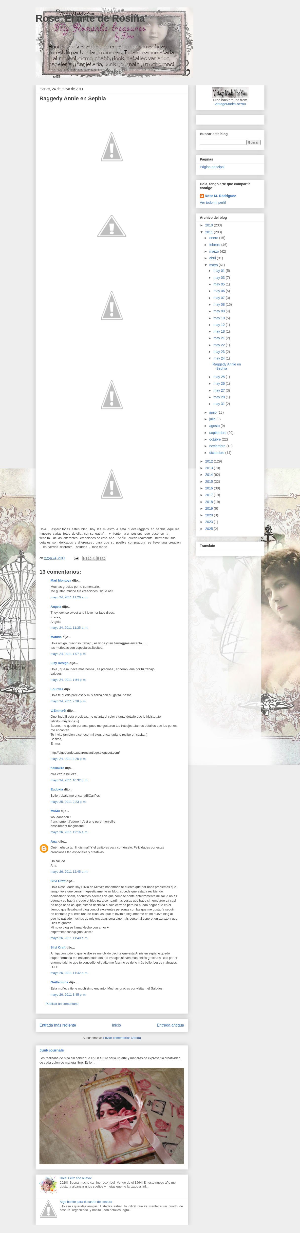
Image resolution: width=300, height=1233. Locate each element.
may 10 (219, 318)
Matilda (56, 637)
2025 (209, 529)
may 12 (219, 325)
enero (214, 238)
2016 (209, 488)
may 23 (219, 352)
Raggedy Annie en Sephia (227, 366)
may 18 (219, 331)
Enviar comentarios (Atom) (122, 1038)
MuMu (55, 811)
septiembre (218, 433)
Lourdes (57, 689)
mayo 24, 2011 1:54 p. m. (69, 680)
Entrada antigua (170, 1025)
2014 (209, 475)
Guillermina (59, 982)
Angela (56, 606)
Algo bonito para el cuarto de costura (86, 1202)
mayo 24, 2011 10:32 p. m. (69, 780)
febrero (215, 245)
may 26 (219, 383)
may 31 (219, 404)
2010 (209, 225)
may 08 (219, 304)
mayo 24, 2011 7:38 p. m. (69, 701)
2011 (209, 232)
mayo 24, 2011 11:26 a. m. (69, 597)
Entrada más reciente (57, 1025)
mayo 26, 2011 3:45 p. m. (69, 994)
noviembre (217, 446)
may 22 (219, 345)
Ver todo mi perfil (213, 202)
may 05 (219, 284)
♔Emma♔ (58, 710)
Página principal (212, 167)
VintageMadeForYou (230, 104)
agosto (215, 426)
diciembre (217, 453)
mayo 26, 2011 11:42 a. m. (69, 973)
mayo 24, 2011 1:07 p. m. (69, 654)
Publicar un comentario (62, 1004)
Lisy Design (60, 663)
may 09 (219, 311)
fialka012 (57, 768)
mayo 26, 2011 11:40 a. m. (69, 938)
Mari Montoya (61, 580)
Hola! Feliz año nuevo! (76, 1178)
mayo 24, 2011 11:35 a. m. (69, 627)
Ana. (54, 841)
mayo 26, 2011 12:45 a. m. (69, 871)
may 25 (219, 377)
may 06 (219, 291)
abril (213, 258)
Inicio (116, 1025)
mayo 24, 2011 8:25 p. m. (69, 759)
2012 (209, 461)
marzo (214, 251)
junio (213, 412)
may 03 (219, 278)
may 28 (219, 397)
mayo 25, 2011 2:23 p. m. (69, 802)
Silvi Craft (58, 881)
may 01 (219, 271)
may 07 (219, 298)
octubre (215, 439)
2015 (209, 482)
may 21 (219, 338)
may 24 (219, 358)
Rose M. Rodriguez (220, 196)
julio (212, 419)
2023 (209, 522)
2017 (209, 495)
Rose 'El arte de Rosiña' (91, 18)
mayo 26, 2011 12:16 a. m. (69, 832)
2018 (209, 502)
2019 (209, 508)
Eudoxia (57, 789)
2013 (209, 468)
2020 (209, 515)
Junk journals (51, 1050)
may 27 (219, 390)
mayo (214, 265)
